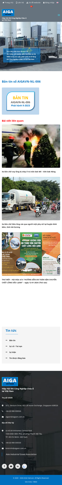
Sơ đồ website (33, 2)
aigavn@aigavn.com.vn (15, 417)
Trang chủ (8, 2)
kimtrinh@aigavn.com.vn (16, 448)
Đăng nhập (48, 2)
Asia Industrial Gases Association (21, 454)
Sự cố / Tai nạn (15, 346)
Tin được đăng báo (17, 358)
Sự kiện (12, 352)
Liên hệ (20, 2)
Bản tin (12, 340)
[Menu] (59, 15)
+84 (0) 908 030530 (13, 411)
